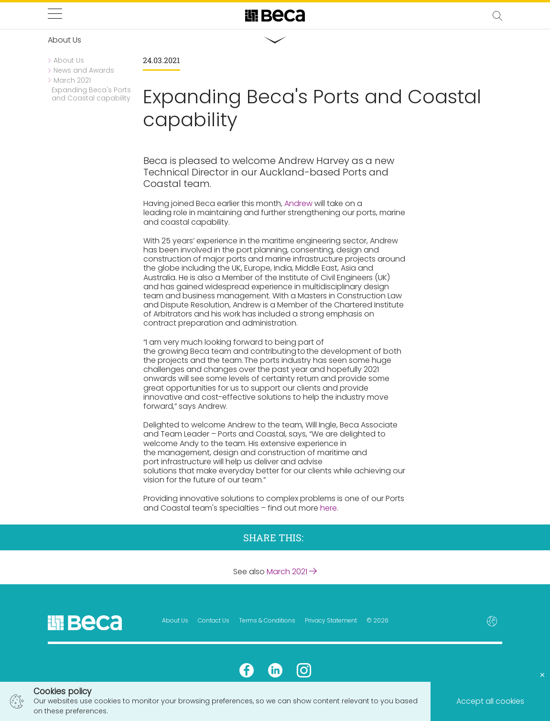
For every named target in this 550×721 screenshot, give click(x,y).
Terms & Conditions (267, 620)
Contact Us (213, 620)
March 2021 (292, 571)
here (328, 508)
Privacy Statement (331, 620)
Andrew (298, 203)
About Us (175, 620)
